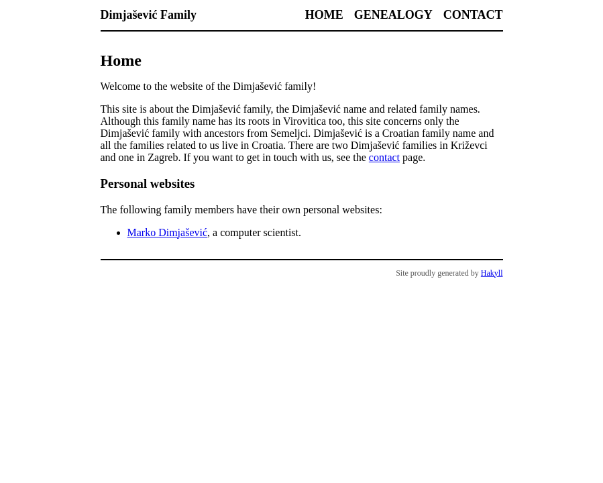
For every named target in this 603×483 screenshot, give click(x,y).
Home (324, 14)
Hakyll (492, 273)
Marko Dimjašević (167, 232)
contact (384, 157)
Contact (473, 14)
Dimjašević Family (149, 14)
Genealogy (393, 14)
